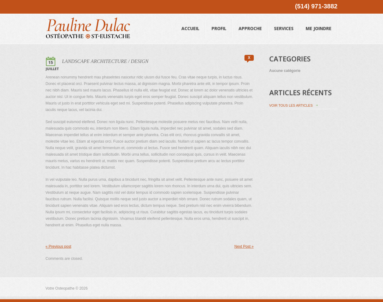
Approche (250, 22)
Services (284, 22)
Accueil (191, 22)
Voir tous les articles (291, 105)
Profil (219, 22)
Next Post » (243, 246)
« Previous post (58, 246)
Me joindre (319, 22)
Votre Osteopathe (60, 288)
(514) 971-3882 (316, 6)
